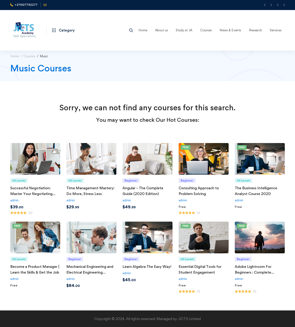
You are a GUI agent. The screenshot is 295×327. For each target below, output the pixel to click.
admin (14, 200)
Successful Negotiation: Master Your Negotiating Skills (31, 194)
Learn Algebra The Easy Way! (147, 266)
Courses (29, 56)
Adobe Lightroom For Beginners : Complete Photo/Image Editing (253, 272)
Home (14, 56)
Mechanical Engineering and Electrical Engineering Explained (89, 272)
